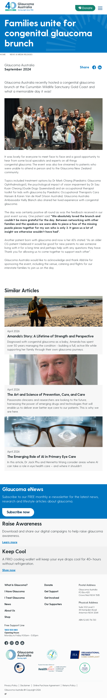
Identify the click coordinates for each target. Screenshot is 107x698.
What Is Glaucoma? (15, 585)
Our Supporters (53, 604)
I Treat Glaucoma (14, 598)
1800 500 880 (11, 630)
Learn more (9, 542)
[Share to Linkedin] (100, 67)
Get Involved (51, 598)
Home (3, 55)
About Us (9, 611)
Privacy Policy (10, 685)
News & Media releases (21, 55)
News (7, 604)
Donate (87, 8)
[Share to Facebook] (94, 67)
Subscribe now (18, 512)
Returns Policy (69, 685)
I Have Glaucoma (14, 591)
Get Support (51, 591)
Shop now (8, 570)
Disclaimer (25, 685)
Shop (7, 617)
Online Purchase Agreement (46, 685)
